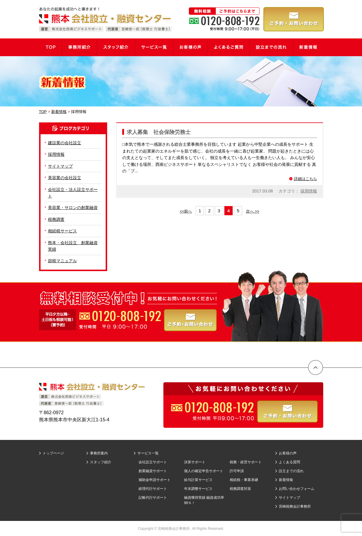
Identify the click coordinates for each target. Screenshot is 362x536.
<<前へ (186, 211)
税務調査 (56, 219)
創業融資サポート (153, 471)
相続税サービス (62, 231)
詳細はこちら (305, 178)
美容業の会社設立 (64, 177)
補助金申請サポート (154, 480)
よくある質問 (289, 462)
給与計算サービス (198, 480)
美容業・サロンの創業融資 (73, 207)
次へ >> (252, 211)
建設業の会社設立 (64, 142)
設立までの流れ (291, 471)
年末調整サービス (198, 489)
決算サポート (194, 462)
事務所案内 (99, 453)
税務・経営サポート (246, 462)
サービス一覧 (148, 453)
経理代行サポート (153, 489)
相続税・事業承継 (244, 480)
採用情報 (308, 191)
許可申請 (237, 471)
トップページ (53, 453)
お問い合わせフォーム (296, 489)
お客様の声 (288, 453)
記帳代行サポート (153, 497)
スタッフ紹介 (100, 462)
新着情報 (286, 480)
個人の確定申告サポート (203, 471)
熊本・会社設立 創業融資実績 (73, 246)
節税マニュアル (62, 260)
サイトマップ (60, 166)
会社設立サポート (153, 462)
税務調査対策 (240, 489)
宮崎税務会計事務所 (295, 506)
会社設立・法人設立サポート (73, 192)
